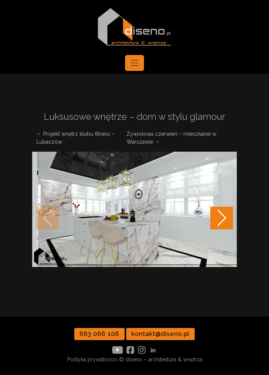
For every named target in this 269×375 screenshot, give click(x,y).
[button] (221, 218)
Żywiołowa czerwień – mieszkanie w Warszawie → (171, 138)
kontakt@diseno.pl (160, 333)
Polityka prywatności (92, 359)
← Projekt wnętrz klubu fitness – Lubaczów (75, 138)
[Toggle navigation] (134, 63)
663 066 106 (100, 333)
